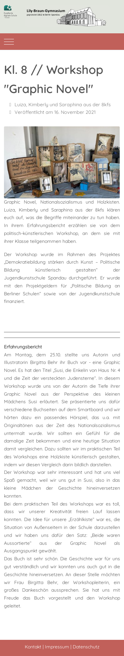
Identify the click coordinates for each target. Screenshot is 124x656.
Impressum (57, 647)
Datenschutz (86, 647)
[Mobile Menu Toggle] (9, 42)
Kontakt (33, 647)
